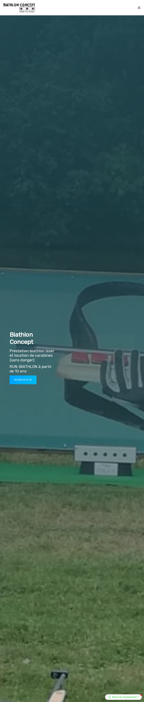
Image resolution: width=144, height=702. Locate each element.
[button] (123, 697)
